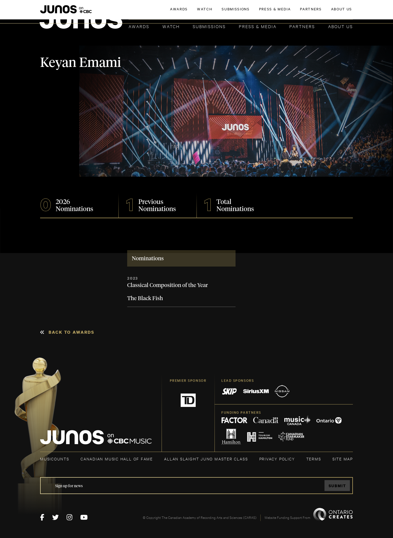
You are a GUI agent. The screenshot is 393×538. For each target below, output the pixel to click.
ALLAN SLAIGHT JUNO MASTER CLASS (206, 458)
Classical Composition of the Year (167, 285)
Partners (302, 26)
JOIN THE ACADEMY (277, 12)
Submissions (209, 26)
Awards (139, 26)
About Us (340, 26)
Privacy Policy (277, 458)
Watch (171, 26)
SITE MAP (342, 458)
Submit (337, 485)
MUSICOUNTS (54, 458)
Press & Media (257, 26)
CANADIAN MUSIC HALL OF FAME (117, 458)
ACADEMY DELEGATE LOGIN (327, 12)
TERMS (313, 458)
